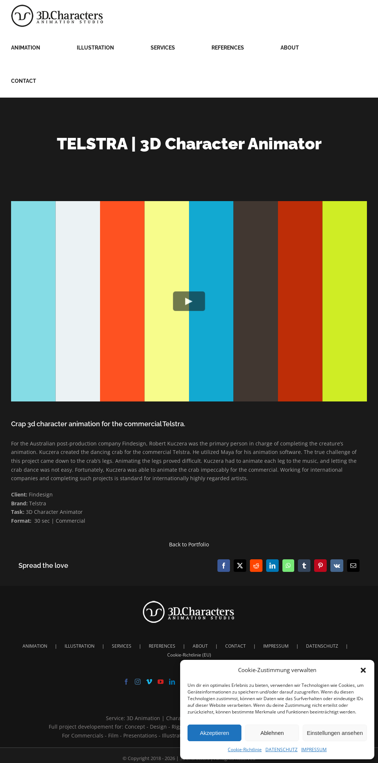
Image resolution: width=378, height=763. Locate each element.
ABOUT (200, 646)
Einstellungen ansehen (335, 733)
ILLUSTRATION (79, 646)
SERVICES (121, 646)
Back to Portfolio (189, 544)
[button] (363, 670)
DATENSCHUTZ (281, 749)
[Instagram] (138, 682)
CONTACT (235, 646)
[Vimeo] (149, 682)
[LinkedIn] (172, 682)
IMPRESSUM (314, 749)
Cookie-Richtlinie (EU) (189, 655)
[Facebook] (126, 682)
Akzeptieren (214, 733)
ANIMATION (35, 646)
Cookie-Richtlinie (245, 749)
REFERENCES (162, 646)
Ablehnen (272, 733)
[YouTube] (161, 682)
